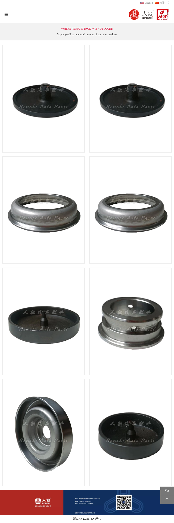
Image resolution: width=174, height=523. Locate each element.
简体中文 (164, 2)
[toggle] (6, 14)
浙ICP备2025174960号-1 (87, 518)
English (149, 2)
